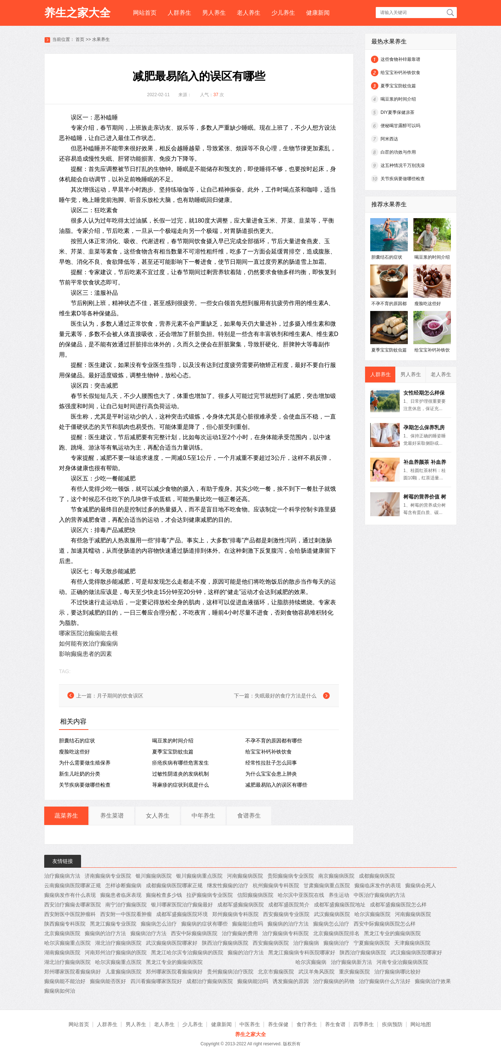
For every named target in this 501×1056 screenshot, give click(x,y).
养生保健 (278, 1024)
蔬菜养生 (66, 815)
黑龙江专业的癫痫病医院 (392, 933)
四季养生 (363, 1024)
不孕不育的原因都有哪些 (273, 741)
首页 (80, 39)
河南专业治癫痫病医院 (402, 962)
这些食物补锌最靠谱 (400, 59)
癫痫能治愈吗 (247, 924)
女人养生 (157, 815)
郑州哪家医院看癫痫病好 (72, 972)
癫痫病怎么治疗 (159, 924)
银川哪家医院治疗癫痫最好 (182, 905)
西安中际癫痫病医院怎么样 (385, 924)
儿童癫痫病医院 (123, 972)
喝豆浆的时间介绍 (172, 741)
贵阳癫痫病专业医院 (290, 876)
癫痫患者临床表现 (120, 895)
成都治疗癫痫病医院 (209, 981)
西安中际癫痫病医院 (194, 933)
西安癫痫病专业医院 (286, 914)
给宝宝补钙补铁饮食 (268, 752)
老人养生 (248, 13)
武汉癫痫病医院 (332, 914)
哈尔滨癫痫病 (310, 962)
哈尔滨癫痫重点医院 (67, 943)
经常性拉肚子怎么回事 (271, 763)
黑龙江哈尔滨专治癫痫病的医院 (187, 952)
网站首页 (145, 13)
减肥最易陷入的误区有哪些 (276, 785)
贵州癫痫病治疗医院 (230, 972)
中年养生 (203, 815)
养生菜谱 (112, 815)
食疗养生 (307, 1024)
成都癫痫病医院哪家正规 (174, 885)
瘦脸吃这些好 (74, 752)
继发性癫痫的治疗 (227, 885)
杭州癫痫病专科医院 (276, 885)
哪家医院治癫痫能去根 (88, 633)
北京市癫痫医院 (276, 972)
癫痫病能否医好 (108, 981)
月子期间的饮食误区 (120, 696)
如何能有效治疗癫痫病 (88, 643)
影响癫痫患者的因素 (85, 654)
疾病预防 (392, 1024)
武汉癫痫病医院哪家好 (171, 943)
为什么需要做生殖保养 (85, 763)
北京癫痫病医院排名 (336, 933)
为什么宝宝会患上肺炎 (271, 774)
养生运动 (339, 895)
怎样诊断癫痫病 (123, 885)
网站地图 (420, 1024)
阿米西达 (389, 138)
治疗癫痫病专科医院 (285, 933)
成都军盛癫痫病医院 (240, 905)
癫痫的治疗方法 (246, 952)
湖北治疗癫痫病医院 (118, 943)
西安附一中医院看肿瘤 (126, 914)
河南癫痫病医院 (245, 876)
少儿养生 (283, 13)
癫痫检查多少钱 (164, 895)
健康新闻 (318, 13)
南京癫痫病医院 (336, 876)
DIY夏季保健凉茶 (397, 112)
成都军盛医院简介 (288, 905)
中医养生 (249, 1024)
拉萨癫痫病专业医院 (209, 895)
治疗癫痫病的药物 (333, 981)
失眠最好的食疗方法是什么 (285, 696)
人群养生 (179, 13)
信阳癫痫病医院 (255, 895)
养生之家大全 (77, 13)
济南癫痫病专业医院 (108, 876)
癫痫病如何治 (59, 991)
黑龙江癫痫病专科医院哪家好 (301, 952)
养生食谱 (335, 1024)
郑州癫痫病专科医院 (235, 914)
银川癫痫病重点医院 (199, 876)
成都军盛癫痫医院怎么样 (398, 905)
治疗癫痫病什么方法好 (384, 981)
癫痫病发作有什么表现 (70, 895)
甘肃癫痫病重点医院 (327, 885)
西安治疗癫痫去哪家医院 (72, 905)
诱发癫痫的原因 (291, 981)
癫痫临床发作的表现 (377, 885)
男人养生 (214, 13)
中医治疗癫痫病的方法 (379, 895)
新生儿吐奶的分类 (79, 774)
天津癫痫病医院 (412, 943)
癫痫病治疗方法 (148, 933)
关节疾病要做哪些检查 (85, 785)
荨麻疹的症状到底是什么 (180, 785)
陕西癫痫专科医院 (64, 924)
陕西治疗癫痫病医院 (225, 943)
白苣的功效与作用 (398, 152)
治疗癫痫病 (306, 943)
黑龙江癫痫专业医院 (113, 924)
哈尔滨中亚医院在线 (301, 895)
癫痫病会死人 (420, 885)
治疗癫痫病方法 (62, 876)
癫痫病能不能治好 (64, 981)
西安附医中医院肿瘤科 (70, 914)
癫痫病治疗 (336, 943)
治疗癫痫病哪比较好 (397, 972)
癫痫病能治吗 (252, 981)
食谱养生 (249, 815)
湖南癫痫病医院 (62, 952)
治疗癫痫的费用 (240, 933)
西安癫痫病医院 (271, 943)
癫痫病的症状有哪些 (204, 924)
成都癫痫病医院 (377, 876)
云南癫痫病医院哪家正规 (72, 885)
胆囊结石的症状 (77, 741)
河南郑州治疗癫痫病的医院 (116, 952)
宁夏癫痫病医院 (372, 943)
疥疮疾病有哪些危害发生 (180, 763)
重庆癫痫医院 (354, 972)
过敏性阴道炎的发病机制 (180, 774)
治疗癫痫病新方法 (351, 962)
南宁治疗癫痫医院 (126, 905)
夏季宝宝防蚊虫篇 (172, 752)
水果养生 (101, 39)
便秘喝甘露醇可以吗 (400, 125)
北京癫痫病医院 (62, 933)
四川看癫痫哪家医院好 (156, 981)
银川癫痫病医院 (154, 876)
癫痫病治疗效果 (433, 981)
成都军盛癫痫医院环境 (182, 914)
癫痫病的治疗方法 (288, 924)
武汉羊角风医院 (316, 972)
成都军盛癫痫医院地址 (339, 905)
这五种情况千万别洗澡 (403, 165)
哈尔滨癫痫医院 (372, 914)
